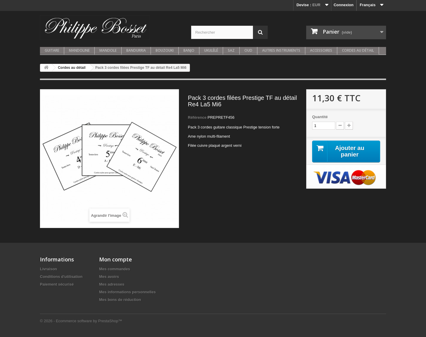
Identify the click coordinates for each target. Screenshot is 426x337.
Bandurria (136, 50)
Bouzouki (165, 50)
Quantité (320, 117)
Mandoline (79, 50)
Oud (248, 50)
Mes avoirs (109, 276)
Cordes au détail (358, 50)
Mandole (108, 50)
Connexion (344, 5)
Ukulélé (211, 50)
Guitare (52, 50)
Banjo (188, 50)
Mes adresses (111, 284)
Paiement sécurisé (57, 284)
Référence (197, 117)
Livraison (48, 269)
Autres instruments (281, 50)
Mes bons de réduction (120, 299)
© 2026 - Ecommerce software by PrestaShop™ (81, 321)
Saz (231, 50)
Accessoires (321, 50)
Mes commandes (114, 269)
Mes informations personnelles (127, 292)
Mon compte (115, 259)
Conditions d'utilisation (61, 276)
